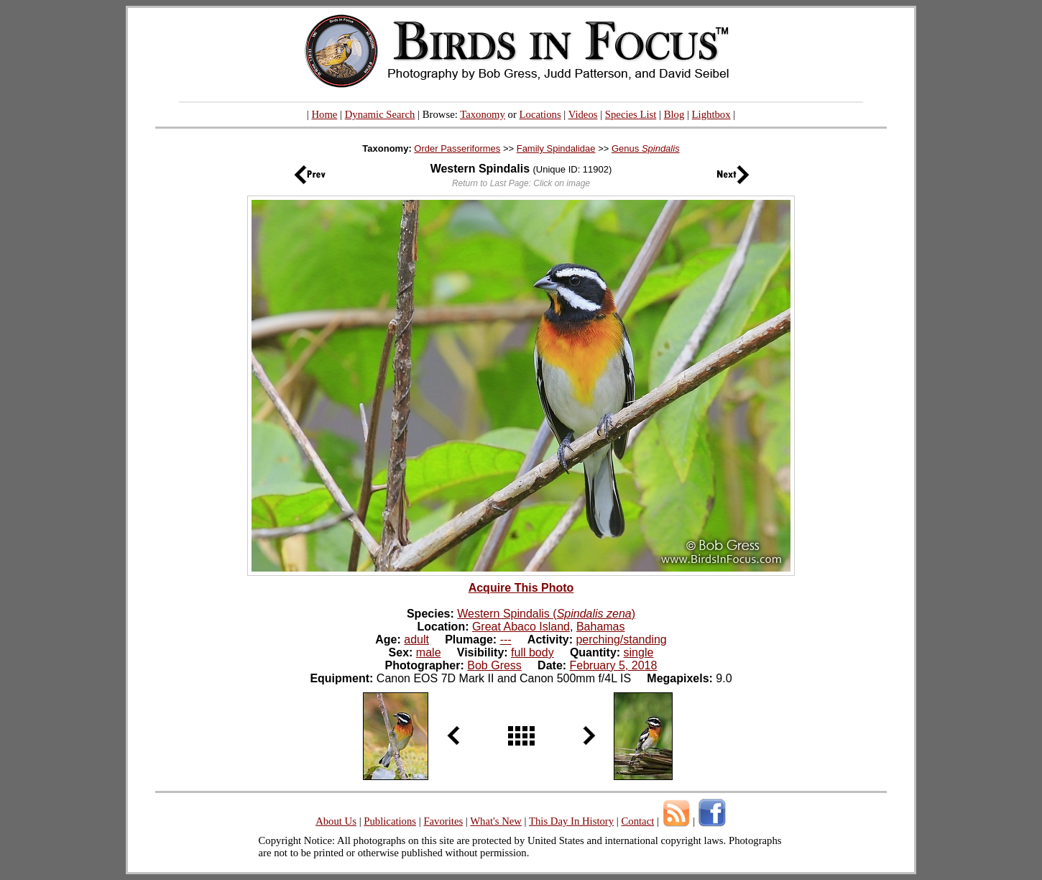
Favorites (443, 821)
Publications (390, 821)
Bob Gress (494, 665)
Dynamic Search (380, 114)
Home (324, 114)
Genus (646, 148)
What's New (496, 821)
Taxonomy (482, 114)
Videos (583, 114)
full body (532, 652)
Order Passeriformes (457, 148)
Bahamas (600, 626)
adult (416, 639)
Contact (637, 821)
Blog (674, 114)
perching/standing (621, 639)
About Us (335, 821)
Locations (540, 114)
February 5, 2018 (614, 665)
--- (506, 639)
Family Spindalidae (556, 148)
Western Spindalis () (546, 614)
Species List (631, 114)
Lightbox (711, 114)
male (428, 652)
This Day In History (571, 821)
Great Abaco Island (521, 626)
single (639, 652)
